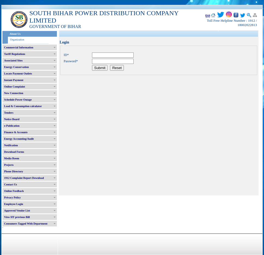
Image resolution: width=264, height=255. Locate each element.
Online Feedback (14, 190)
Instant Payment (13, 80)
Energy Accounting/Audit (19, 138)
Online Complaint (14, 86)
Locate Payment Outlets (18, 73)
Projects (9, 164)
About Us (15, 33)
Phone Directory (13, 171)
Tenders (8, 112)
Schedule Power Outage (18, 99)
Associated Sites (13, 60)
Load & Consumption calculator (23, 106)
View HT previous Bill (17, 217)
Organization (17, 39)
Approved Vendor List (17, 210)
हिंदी (207, 16)
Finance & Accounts (15, 132)
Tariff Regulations (14, 53)
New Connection (13, 93)
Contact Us (10, 184)
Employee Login (13, 204)
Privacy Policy (12, 197)
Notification (11, 145)
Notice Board (11, 119)
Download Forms (14, 151)
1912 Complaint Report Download (24, 177)
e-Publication (12, 125)
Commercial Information (18, 47)
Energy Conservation (16, 67)
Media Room (11, 158)
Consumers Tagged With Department (25, 223)
